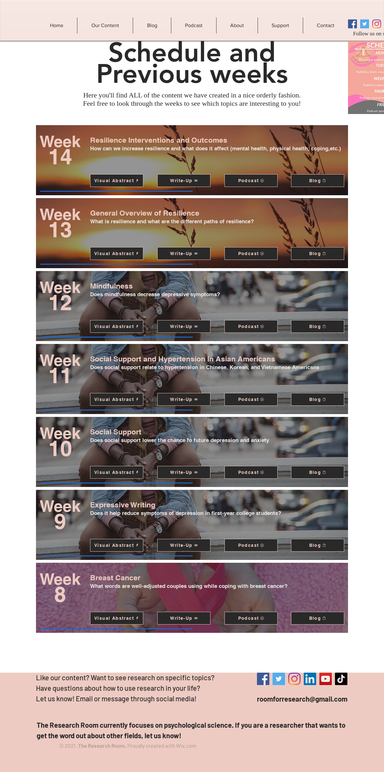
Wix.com (186, 745)
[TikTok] (341, 679)
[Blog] (317, 180)
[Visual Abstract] (116, 180)
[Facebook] (352, 23)
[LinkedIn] (310, 679)
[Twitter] (364, 23)
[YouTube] (325, 679)
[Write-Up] (183, 180)
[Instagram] (376, 23)
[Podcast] (251, 180)
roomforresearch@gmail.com (302, 699)
